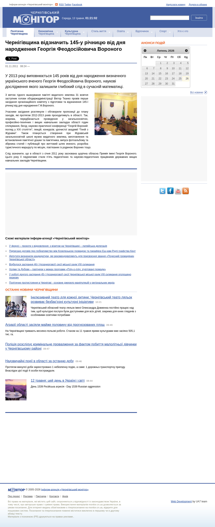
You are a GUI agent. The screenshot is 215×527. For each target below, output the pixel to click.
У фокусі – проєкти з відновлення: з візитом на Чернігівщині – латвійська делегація (58, 245)
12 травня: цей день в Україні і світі (58, 380)
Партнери (41, 496)
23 (166, 78)
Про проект (14, 496)
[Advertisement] (71, 204)
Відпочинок (142, 31)
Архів (65, 496)
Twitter (67, 4)
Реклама (27, 496)
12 (187, 68)
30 (166, 83)
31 (173, 83)
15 (160, 73)
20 (146, 78)
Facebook (77, 4)
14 (153, 73)
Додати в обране (198, 4)
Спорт (163, 31)
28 (153, 83)
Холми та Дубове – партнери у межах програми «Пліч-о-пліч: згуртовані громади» (57, 269)
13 (146, 73)
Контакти (54, 496)
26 (187, 78)
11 (180, 68)
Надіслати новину (176, 4)
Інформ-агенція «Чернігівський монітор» (37, 17)
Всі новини (196, 92)
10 (173, 68)
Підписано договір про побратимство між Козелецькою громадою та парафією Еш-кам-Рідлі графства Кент (72, 251)
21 (153, 78)
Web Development (181, 501)
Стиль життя (98, 31)
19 (187, 73)
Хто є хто (182, 31)
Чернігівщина (19, 32)
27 (146, 83)
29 (160, 83)
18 (180, 73)
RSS (61, 4)
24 (173, 78)
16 (166, 73)
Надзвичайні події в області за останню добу (39, 361)
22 (160, 78)
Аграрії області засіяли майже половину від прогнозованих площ (55, 324)
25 (180, 78)
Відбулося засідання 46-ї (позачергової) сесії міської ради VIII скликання (52, 264)
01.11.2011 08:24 (16, 66)
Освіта (121, 31)
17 (173, 73)
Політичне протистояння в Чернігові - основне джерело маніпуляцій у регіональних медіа (61, 282)
